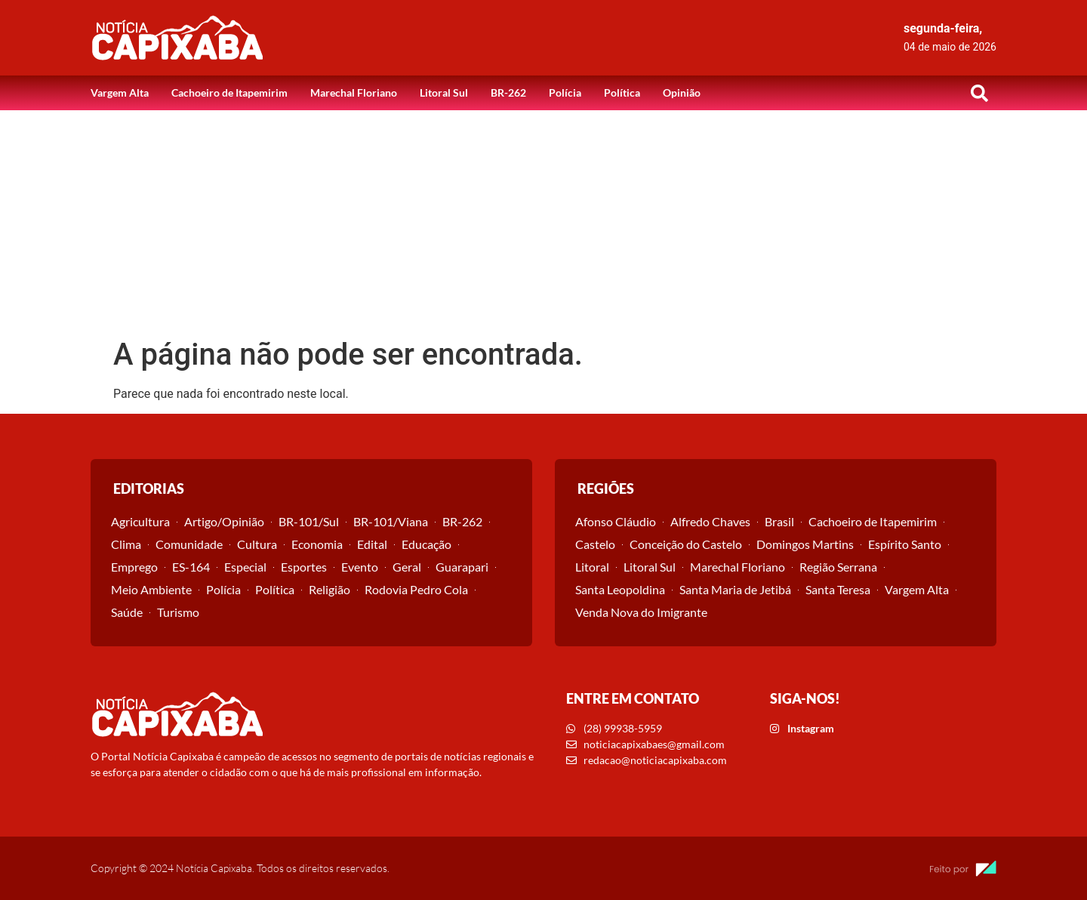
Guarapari (462, 566)
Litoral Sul (444, 92)
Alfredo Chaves (710, 521)
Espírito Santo (904, 544)
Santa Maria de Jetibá (735, 589)
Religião (329, 589)
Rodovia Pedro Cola (416, 589)
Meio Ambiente (151, 589)
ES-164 (191, 566)
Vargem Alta (120, 92)
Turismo (178, 612)
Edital (372, 544)
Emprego (134, 566)
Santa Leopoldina (620, 589)
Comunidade (189, 544)
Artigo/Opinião (224, 521)
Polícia (565, 92)
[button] (979, 93)
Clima (126, 544)
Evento (359, 566)
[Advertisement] (543, 223)
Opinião (682, 92)
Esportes (304, 566)
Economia (317, 544)
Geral (407, 566)
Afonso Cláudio (615, 521)
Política (622, 92)
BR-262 (508, 92)
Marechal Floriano (353, 92)
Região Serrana (838, 566)
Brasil (779, 521)
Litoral (592, 566)
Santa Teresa (837, 589)
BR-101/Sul (309, 521)
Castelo (595, 544)
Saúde (127, 612)
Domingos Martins (805, 544)
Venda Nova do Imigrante (641, 612)
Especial (245, 566)
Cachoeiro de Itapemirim (229, 92)
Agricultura (140, 521)
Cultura (257, 544)
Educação (426, 544)
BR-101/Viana (390, 521)
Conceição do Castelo (686, 544)
